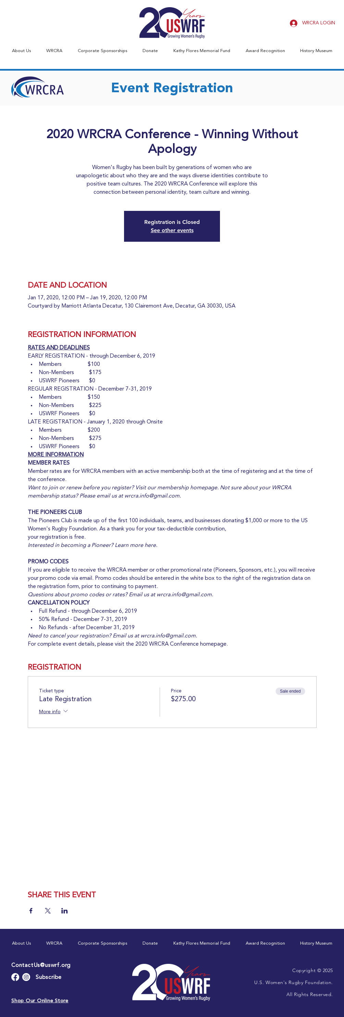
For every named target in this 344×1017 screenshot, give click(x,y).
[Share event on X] (48, 910)
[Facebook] (15, 977)
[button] (21, 51)
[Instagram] (26, 977)
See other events (172, 230)
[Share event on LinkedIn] (64, 910)
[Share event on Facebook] (31, 910)
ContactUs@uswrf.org (41, 965)
